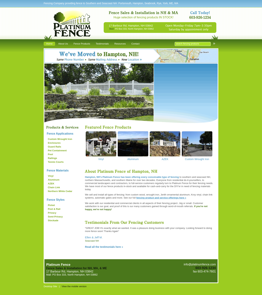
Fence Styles (56, 199)
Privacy (52, 212)
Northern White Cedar (60, 191)
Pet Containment (57, 150)
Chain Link (54, 187)
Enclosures (54, 143)
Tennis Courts (55, 162)
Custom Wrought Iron (60, 139)
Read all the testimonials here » (104, 246)
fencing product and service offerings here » (161, 197)
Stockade (53, 220)
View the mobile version (74, 286)
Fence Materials (58, 170)
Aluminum (53, 179)
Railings (52, 158)
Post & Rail (54, 209)
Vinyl (50, 176)
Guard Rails (54, 146)
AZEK (51, 183)
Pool (50, 154)
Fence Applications (60, 133)
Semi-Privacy (55, 216)
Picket (51, 205)
